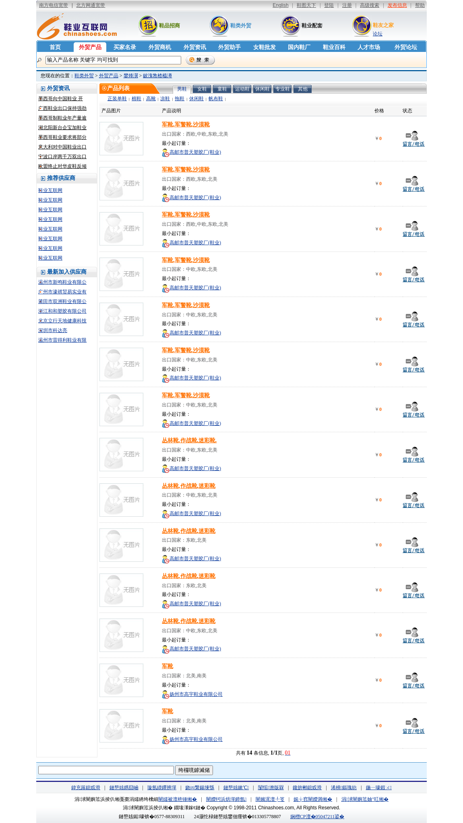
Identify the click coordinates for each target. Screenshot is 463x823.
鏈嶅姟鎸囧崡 (124, 787)
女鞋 (202, 89)
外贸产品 (90, 47)
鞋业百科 (334, 47)
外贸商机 (160, 47)
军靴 (167, 666)
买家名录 (125, 47)
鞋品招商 (169, 26)
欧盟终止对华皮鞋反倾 (62, 166)
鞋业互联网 (50, 190)
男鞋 (182, 89)
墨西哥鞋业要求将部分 (62, 137)
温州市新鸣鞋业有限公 (62, 282)
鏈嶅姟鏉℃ (236, 787)
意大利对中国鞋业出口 (62, 147)
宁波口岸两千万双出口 (62, 156)
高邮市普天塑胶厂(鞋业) (195, 152)
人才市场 (369, 47)
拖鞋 (179, 98)
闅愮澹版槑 (271, 787)
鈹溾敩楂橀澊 (157, 75)
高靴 (151, 98)
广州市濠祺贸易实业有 (62, 292)
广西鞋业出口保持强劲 (62, 108)
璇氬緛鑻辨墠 (161, 787)
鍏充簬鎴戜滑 (85, 787)
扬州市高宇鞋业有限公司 (196, 694)
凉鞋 (165, 98)
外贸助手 (229, 47)
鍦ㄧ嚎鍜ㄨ (379, 787)
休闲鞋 (262, 89)
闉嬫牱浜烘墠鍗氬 (226, 799)
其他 (303, 89)
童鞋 (222, 89)
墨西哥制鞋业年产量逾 (62, 118)
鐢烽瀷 (131, 75)
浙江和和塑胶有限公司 (62, 311)
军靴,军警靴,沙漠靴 (186, 125)
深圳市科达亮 (52, 330)
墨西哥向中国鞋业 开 (60, 98)
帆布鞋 (216, 98)
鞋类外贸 (240, 26)
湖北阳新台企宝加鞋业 (62, 127)
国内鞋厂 (299, 47)
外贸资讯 (195, 47)
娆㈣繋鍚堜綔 (199, 787)
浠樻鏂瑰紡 (344, 787)
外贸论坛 (406, 47)
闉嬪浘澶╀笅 (270, 799)
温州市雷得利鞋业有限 (62, 340)
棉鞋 (136, 98)
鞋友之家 (383, 25)
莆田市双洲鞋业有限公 (62, 301)
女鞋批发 (264, 47)
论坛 (377, 34)
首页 (55, 47)
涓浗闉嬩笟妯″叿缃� (365, 799)
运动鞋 (242, 89)
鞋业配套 (312, 26)
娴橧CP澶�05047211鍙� (317, 816)
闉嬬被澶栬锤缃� (177, 799)
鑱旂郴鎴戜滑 (307, 787)
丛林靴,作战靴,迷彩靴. (189, 440)
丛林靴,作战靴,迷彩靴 (188, 486)
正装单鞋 (117, 98)
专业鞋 (282, 89)
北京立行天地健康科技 (62, 321)
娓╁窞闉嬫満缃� (313, 799)
